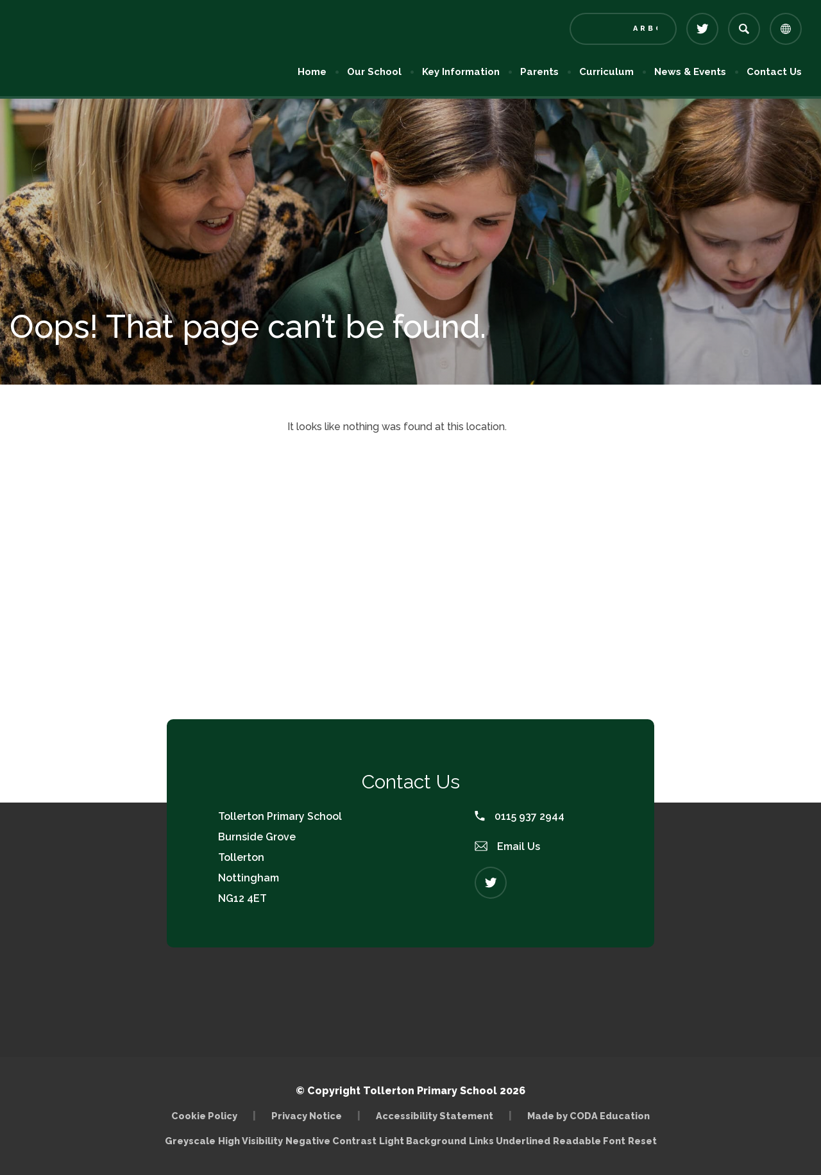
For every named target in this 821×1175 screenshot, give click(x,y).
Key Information (461, 72)
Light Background (422, 1140)
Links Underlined (509, 1140)
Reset (642, 1140)
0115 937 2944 (519, 816)
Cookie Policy (204, 1115)
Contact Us (774, 72)
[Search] (744, 29)
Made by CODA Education (588, 1115)
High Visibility (250, 1140)
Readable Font (589, 1140)
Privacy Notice (306, 1115)
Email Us (507, 846)
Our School (374, 72)
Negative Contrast (331, 1140)
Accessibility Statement (434, 1115)
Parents (539, 72)
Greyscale (190, 1140)
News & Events (690, 72)
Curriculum (606, 72)
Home (312, 72)
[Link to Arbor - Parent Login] (623, 29)
